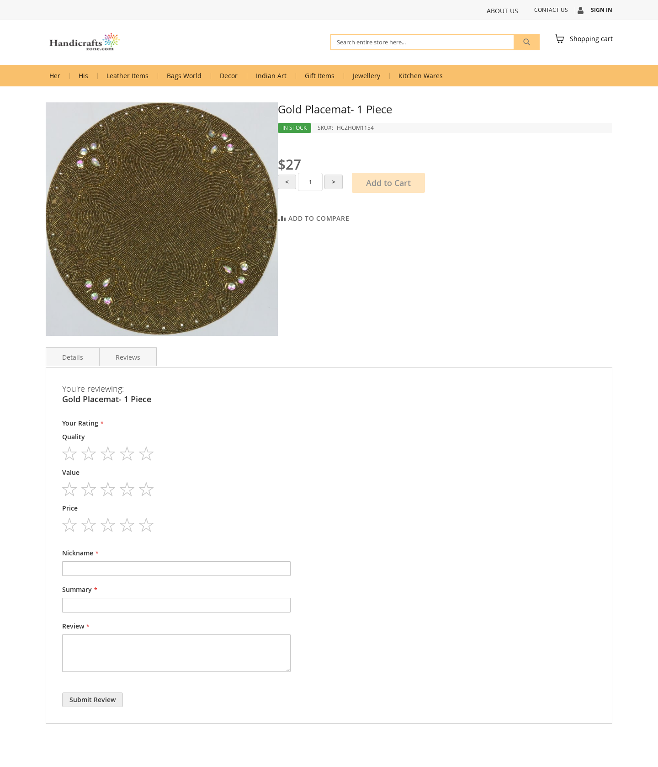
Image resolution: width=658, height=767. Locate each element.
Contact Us (551, 9)
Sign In (601, 10)
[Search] (527, 42)
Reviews (128, 357)
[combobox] (435, 42)
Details (72, 357)
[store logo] (84, 41)
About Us (502, 10)
